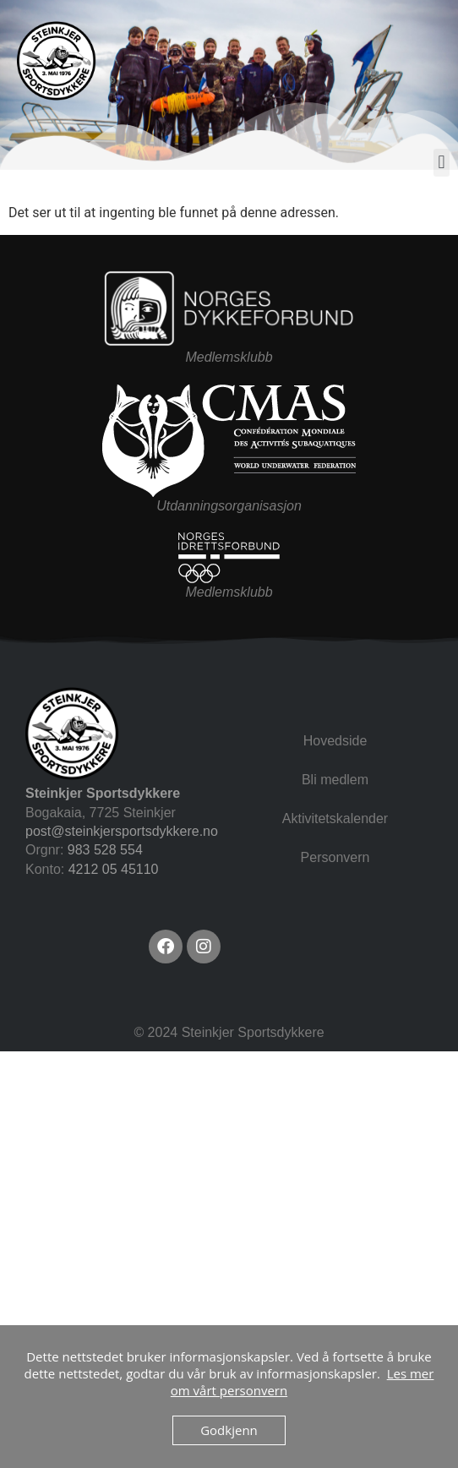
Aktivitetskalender (335, 818)
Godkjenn (229, 1430)
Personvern (335, 857)
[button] (441, 163)
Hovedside (335, 741)
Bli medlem (335, 779)
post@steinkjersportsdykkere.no (121, 831)
